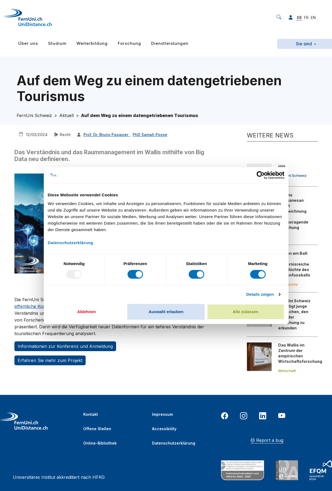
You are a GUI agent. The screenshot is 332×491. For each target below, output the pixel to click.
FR (306, 17)
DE (299, 17)
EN (313, 17)
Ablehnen (86, 311)
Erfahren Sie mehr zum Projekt (50, 360)
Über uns (28, 43)
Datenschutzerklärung (173, 443)
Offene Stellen (97, 428)
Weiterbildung (92, 43)
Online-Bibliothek (100, 443)
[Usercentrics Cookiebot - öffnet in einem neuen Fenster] (260, 175)
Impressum (162, 414)
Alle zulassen (245, 311)
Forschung (129, 43)
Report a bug (266, 440)
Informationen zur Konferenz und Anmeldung (65, 346)
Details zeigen (260, 294)
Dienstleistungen (169, 43)
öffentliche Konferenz (36, 306)
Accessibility (164, 428)
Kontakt (90, 414)
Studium (57, 43)
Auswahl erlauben (165, 311)
